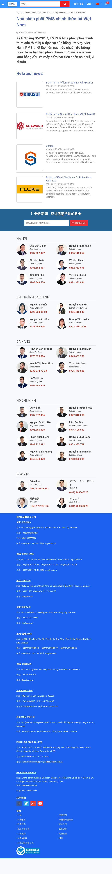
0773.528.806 (37, 356)
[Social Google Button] (33, 803)
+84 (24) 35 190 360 (30, 543)
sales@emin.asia (29, 706)
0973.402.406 (37, 326)
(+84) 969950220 (78, 506)
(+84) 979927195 (39, 506)
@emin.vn (28, 623)
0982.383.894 (76, 282)
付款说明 (62, 815)
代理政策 (62, 833)
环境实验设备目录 (25, 843)
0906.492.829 (37, 385)
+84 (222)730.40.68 (47, 591)
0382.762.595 (76, 267)
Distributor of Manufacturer (34, 13)
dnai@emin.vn (27, 680)
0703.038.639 (76, 459)
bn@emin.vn (27, 596)
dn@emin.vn (50, 653)
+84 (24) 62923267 (29, 533)
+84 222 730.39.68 (29, 591)
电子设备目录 (23, 829)
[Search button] (64, 4)
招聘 (60, 838)
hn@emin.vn (50, 543)
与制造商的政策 (65, 819)
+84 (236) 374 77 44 (30, 653)
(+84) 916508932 (39, 488)
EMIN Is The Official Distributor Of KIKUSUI (69, 82)
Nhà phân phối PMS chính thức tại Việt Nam (67, 13)
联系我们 (21, 824)
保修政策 (62, 829)
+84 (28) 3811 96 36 (30, 565)
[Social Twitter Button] (26, 803)
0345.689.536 (76, 356)
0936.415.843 (76, 312)
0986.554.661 (37, 267)
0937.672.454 (37, 415)
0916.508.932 (76, 429)
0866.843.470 (37, 459)
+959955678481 (44, 731)
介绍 (19, 815)
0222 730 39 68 (38, 312)
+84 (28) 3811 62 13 (68, 565)
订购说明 (21, 833)
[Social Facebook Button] (19, 803)
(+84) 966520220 (28, 538)
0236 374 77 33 (38, 370)
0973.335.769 (76, 444)
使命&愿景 (22, 838)
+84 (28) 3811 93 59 (49, 565)
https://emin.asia (50, 706)
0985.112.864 (76, 253)
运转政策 (62, 824)
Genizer (50, 145)
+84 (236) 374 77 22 (49, 648)
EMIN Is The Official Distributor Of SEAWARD (70, 114)
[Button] (3, 4)
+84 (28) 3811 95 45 (30, 570)
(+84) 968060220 (78, 492)
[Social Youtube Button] (40, 803)
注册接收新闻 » (79, 223)
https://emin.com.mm (67, 731)
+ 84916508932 (28, 701)
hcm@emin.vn (51, 570)
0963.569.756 (37, 282)
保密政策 (21, 819)
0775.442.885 (76, 370)
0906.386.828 (37, 429)
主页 (18, 13)
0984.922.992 (37, 444)
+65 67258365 (47, 701)
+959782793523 (29, 731)
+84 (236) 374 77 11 (30, 648)
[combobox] (38, 4)
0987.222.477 (37, 253)
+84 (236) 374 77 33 (68, 648)
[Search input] (38, 4)
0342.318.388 (76, 415)
